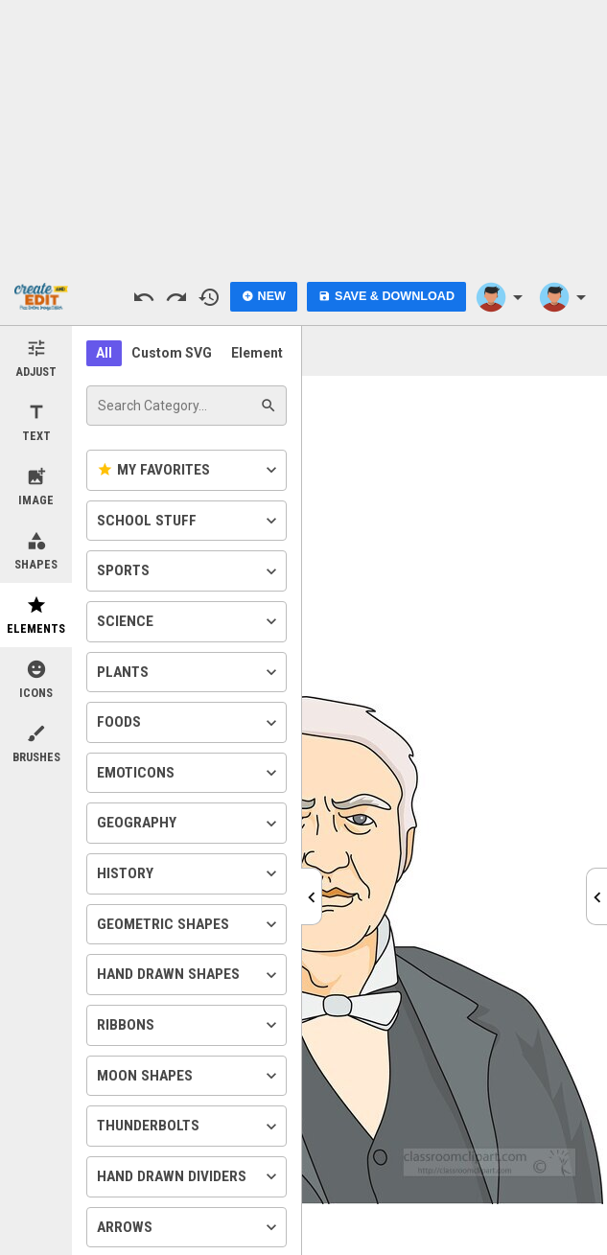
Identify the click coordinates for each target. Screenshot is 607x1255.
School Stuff (189, 520)
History (189, 873)
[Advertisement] (304, 134)
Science (189, 621)
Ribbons (189, 1024)
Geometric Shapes (189, 924)
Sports (189, 571)
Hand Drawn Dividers (189, 1176)
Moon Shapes (189, 1075)
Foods (189, 722)
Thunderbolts (189, 1126)
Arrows (189, 1227)
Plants (189, 672)
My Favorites (189, 469)
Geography (189, 823)
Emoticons (189, 772)
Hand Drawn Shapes (189, 975)
